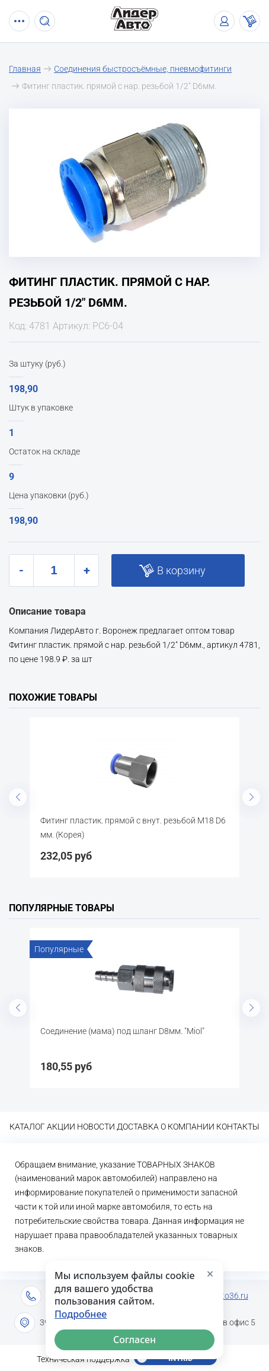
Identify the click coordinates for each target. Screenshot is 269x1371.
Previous (18, 797)
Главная (25, 69)
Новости (96, 1126)
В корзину (181, 570)
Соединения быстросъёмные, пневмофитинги (143, 69)
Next (251, 797)
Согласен (134, 1339)
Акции (61, 1126)
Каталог (27, 1126)
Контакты (238, 1126)
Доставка (138, 1126)
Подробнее (81, 1314)
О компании (187, 1126)
